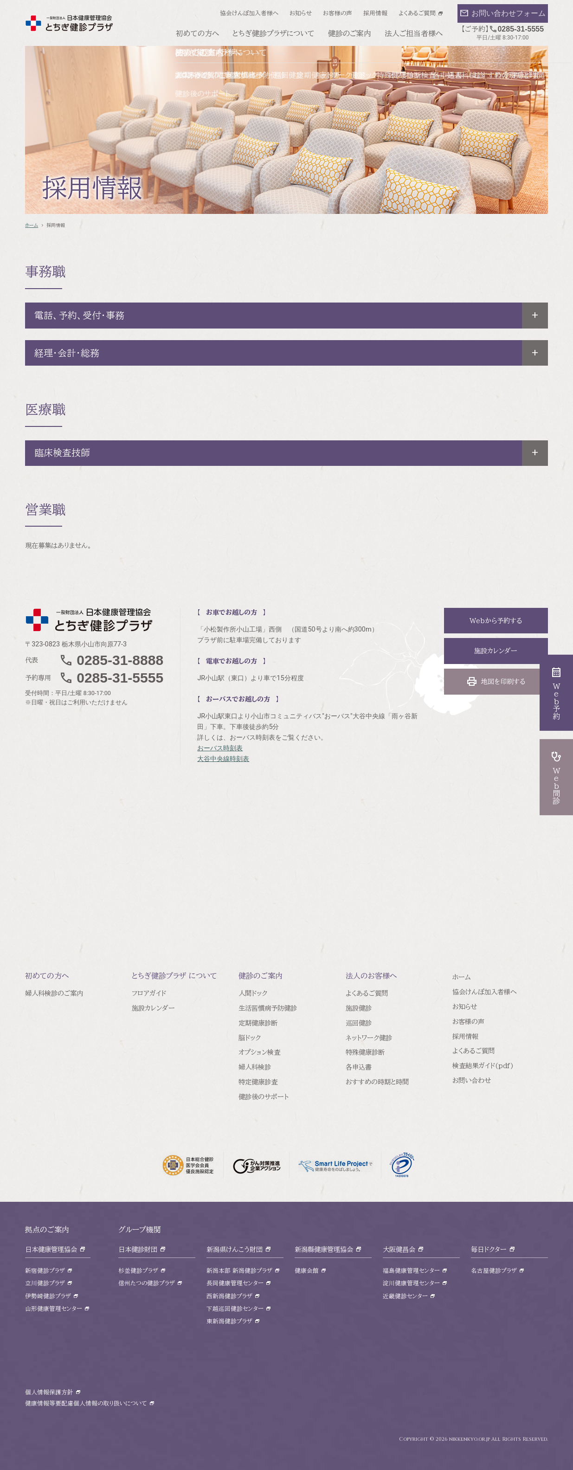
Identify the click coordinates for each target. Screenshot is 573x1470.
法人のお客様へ (371, 976)
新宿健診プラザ (45, 1271)
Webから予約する (496, 620)
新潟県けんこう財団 (234, 1249)
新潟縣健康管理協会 (324, 1249)
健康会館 (307, 1271)
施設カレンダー (495, 650)
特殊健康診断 (365, 1052)
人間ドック (252, 993)
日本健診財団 (137, 1249)
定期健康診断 (257, 1022)
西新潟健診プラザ (229, 1296)
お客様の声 (337, 13)
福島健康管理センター (411, 1271)
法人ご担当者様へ (414, 33)
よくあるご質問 (417, 13)
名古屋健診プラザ (494, 1271)
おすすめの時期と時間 (377, 1081)
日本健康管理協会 (51, 1249)
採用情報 (375, 13)
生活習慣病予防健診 (267, 1008)
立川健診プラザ (45, 1283)
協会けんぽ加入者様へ (249, 13)
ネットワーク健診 (369, 1037)
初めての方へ (197, 33)
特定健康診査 (257, 1081)
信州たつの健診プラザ (146, 1283)
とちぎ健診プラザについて (273, 33)
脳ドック (249, 1037)
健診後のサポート (263, 1096)
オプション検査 (259, 1052)
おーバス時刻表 (220, 748)
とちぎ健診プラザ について (174, 976)
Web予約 (556, 693)
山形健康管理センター (53, 1309)
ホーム (31, 225)
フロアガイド (149, 993)
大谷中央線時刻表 (223, 759)
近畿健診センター (405, 1296)
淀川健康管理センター (411, 1283)
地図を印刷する (496, 681)
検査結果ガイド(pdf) (483, 1065)
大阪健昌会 (399, 1249)
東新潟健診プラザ (229, 1321)
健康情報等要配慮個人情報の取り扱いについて (86, 1403)
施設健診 (359, 1008)
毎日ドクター (489, 1249)
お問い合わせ (471, 1080)
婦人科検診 (254, 1067)
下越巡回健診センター (235, 1309)
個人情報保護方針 (49, 1392)
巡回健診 (359, 1022)
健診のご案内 (349, 33)
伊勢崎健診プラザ (48, 1296)
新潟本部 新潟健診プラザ (239, 1271)
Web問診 (556, 777)
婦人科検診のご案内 (54, 993)
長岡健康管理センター (235, 1283)
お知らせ (301, 13)
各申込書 (359, 1067)
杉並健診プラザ (138, 1271)
